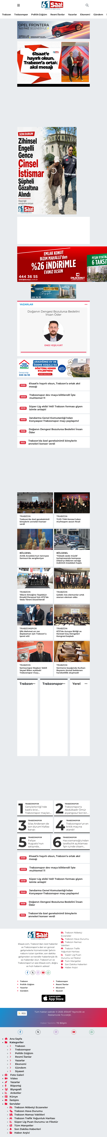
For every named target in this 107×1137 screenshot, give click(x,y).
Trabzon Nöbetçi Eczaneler (29, 1107)
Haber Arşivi (69, 967)
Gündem (98, 14)
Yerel (76, 684)
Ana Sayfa (13, 1038)
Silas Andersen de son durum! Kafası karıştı (38, 826)
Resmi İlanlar (57, 14)
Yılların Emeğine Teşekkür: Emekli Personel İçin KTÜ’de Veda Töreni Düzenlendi (34, 597)
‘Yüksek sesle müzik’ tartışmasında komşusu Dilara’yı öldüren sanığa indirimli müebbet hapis (69, 559)
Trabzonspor (21, 14)
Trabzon (6, 14)
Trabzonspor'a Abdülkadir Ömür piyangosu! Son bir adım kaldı (76, 809)
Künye (11, 1096)
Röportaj (13, 1085)
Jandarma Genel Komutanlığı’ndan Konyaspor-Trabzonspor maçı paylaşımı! (54, 419)
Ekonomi (85, 14)
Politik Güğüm (39, 14)
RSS (22, 1013)
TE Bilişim (61, 1023)
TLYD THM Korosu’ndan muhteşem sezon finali (68, 520)
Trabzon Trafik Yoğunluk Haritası (32, 1118)
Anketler (13, 1093)
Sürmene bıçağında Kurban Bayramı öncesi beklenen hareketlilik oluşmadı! (70, 670)
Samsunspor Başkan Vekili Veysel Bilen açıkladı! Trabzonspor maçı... (33, 670)
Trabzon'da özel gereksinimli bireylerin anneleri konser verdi (52, 442)
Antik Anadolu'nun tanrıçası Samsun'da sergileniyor (34, 557)
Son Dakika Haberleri (74, 964)
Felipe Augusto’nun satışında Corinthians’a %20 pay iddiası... (38, 843)
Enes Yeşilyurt (53, 345)
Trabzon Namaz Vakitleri (27, 1114)
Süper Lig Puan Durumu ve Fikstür (34, 1121)
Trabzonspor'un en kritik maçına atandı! (77, 826)
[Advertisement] (53, 470)
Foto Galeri (14, 1075)
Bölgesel (25, 553)
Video (11, 1078)
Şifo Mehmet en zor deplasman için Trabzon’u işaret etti (33, 633)
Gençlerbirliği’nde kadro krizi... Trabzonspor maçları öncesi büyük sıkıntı (37, 809)
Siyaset (58, 991)
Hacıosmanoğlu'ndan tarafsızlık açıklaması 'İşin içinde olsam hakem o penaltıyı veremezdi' (76, 843)
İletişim (12, 1100)
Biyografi (13, 1089)
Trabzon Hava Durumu (75, 939)
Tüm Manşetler (71, 961)
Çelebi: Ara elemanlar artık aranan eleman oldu (70, 596)
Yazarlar (72, 14)
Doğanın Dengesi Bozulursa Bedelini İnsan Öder (54, 313)
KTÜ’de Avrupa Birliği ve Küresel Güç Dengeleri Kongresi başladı (69, 633)
